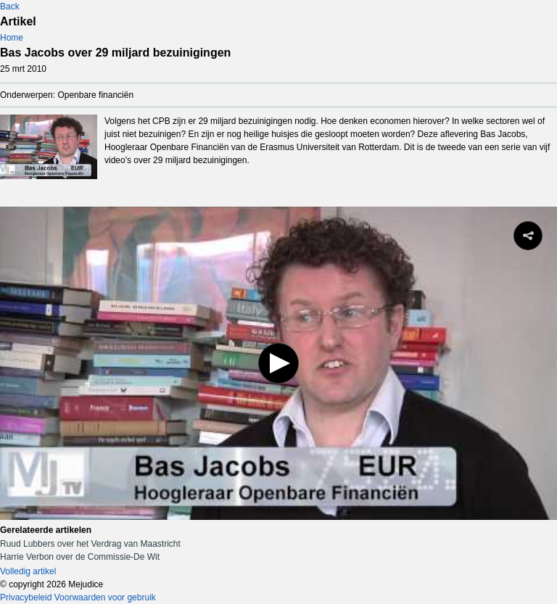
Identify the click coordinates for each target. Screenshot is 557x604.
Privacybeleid (25, 597)
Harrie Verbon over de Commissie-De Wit (80, 557)
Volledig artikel (28, 571)
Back (10, 6)
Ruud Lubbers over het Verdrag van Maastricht (90, 544)
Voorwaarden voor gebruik (105, 597)
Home (11, 38)
